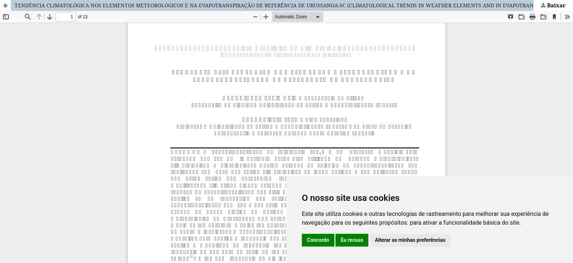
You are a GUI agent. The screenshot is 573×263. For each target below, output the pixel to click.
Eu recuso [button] (352, 240)
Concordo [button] (318, 240)
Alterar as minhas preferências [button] (410, 240)
